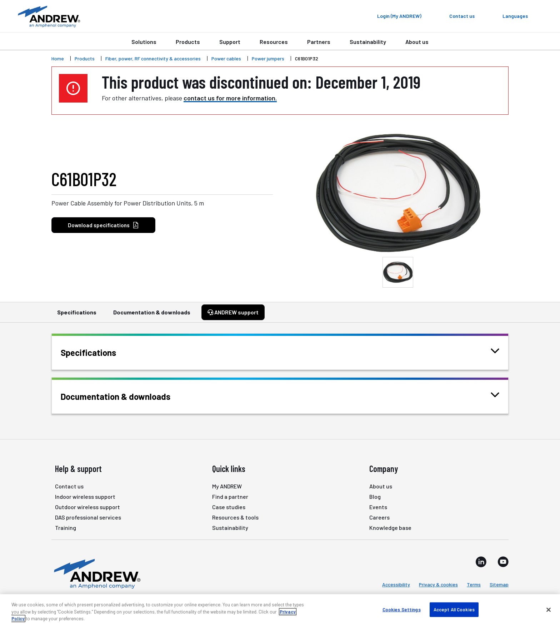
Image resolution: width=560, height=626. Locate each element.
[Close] (548, 609)
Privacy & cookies (438, 584)
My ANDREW (227, 486)
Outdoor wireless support (87, 506)
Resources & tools (235, 517)
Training (65, 527)
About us (417, 41)
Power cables (226, 58)
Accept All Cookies (454, 609)
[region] (280, 610)
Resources (274, 41)
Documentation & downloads (151, 315)
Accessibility (396, 584)
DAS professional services (88, 517)
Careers (379, 517)
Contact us (69, 486)
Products (188, 41)
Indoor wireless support (85, 496)
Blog (375, 496)
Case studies (228, 506)
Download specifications (103, 225)
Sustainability (368, 41)
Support (229, 41)
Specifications (76, 315)
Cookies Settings (401, 609)
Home (57, 58)
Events (378, 506)
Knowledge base (390, 527)
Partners (318, 41)
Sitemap (499, 584)
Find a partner (230, 496)
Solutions (143, 41)
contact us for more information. (230, 98)
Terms (474, 584)
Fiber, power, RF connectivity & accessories (153, 58)
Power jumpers (268, 58)
